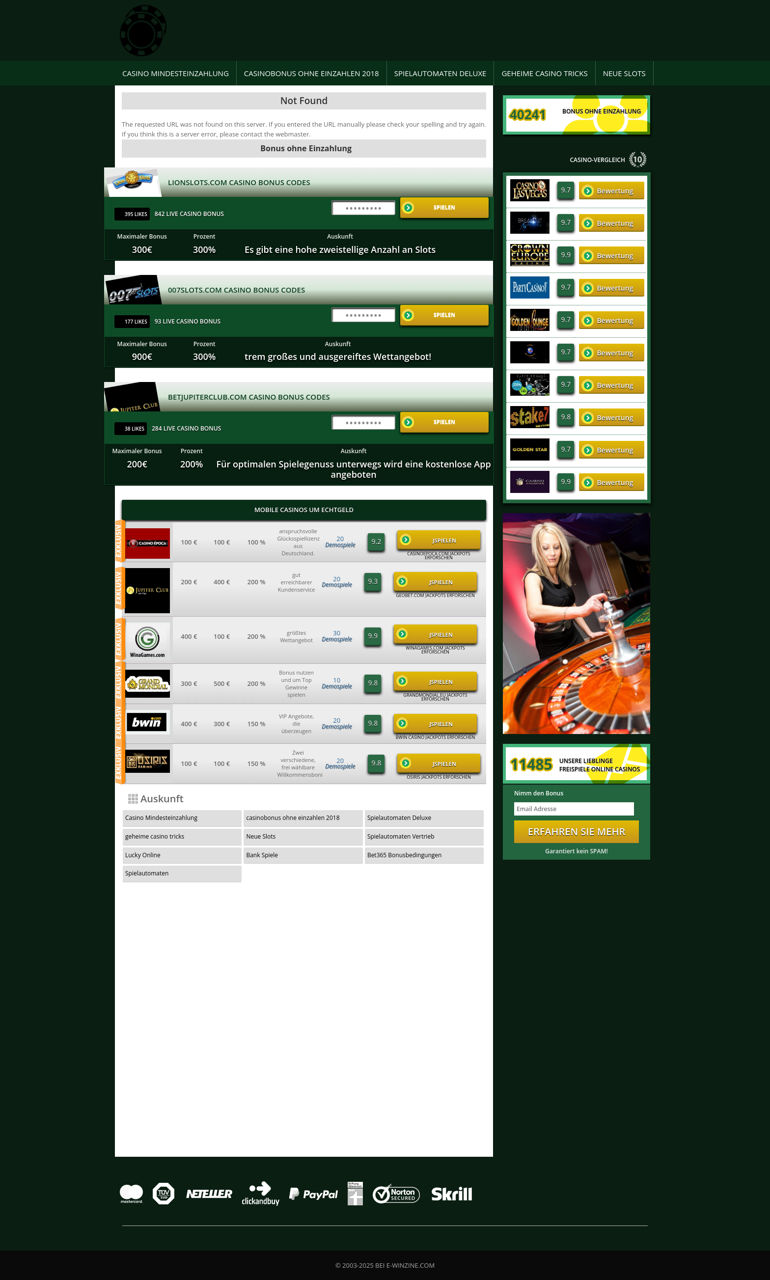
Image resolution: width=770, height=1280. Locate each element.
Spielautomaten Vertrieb (401, 836)
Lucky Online (143, 855)
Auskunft (340, 236)
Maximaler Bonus (142, 236)
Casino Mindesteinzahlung (175, 73)
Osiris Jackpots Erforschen (439, 777)
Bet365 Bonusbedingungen (404, 855)
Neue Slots (624, 73)
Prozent (204, 236)
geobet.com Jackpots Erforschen (435, 596)
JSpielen (428, 539)
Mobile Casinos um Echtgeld (304, 509)
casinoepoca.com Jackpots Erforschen (438, 556)
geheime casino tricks (544, 73)
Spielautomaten (146, 873)
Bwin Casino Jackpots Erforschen (435, 737)
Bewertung (607, 191)
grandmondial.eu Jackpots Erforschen (435, 697)
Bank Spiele (262, 855)
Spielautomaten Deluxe (440, 73)
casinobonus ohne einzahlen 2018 (311, 73)
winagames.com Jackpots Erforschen (435, 650)
